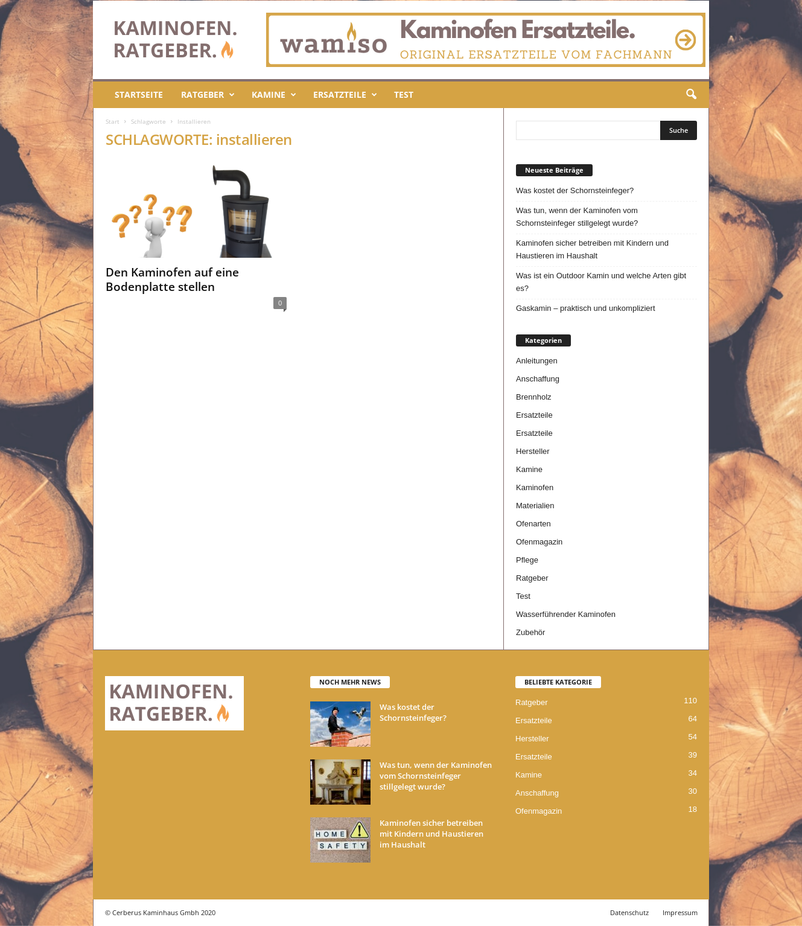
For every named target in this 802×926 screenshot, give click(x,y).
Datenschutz (629, 912)
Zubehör (530, 632)
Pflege (527, 559)
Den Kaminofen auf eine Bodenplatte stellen (172, 279)
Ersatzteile (345, 94)
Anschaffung (537, 378)
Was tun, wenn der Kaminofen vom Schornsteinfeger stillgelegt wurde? (577, 217)
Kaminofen (534, 487)
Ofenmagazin (539, 541)
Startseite (139, 94)
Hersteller (533, 451)
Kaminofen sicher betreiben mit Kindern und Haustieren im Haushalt (592, 249)
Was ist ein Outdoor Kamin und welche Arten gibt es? (601, 282)
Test (403, 94)
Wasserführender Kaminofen (566, 614)
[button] (691, 94)
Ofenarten (533, 523)
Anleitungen (537, 360)
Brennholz (534, 396)
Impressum (680, 912)
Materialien (535, 505)
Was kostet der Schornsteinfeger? (575, 190)
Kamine (274, 94)
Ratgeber (208, 94)
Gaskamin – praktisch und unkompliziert (585, 308)
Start (112, 121)
